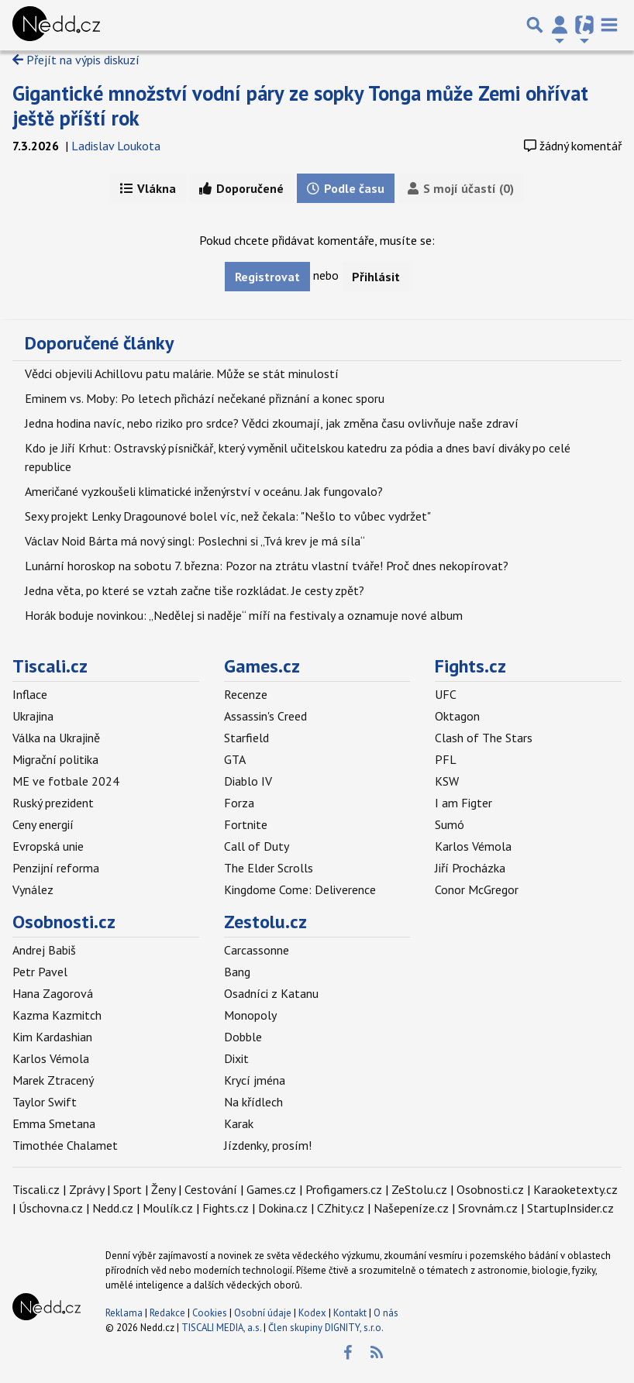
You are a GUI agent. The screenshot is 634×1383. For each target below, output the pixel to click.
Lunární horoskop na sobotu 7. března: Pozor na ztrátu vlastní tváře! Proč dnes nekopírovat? (266, 565)
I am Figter (463, 802)
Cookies (209, 1312)
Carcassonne (256, 950)
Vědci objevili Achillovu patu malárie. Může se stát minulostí (182, 373)
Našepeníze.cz (411, 1208)
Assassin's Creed (265, 716)
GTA (235, 759)
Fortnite (245, 824)
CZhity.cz (340, 1208)
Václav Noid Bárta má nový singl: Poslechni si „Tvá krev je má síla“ (195, 541)
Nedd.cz (112, 1208)
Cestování (210, 1189)
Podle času (345, 188)
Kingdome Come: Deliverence (300, 889)
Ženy (163, 1189)
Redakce (167, 1312)
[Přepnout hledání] (534, 24)
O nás (386, 1312)
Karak (238, 1123)
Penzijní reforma (55, 868)
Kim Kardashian (52, 1036)
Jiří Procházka (470, 868)
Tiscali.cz (50, 666)
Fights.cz (470, 666)
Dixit (236, 1058)
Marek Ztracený (53, 1080)
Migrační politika (55, 759)
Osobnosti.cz (63, 922)
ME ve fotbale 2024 (65, 781)
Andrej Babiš (44, 950)
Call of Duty (256, 846)
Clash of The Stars (483, 737)
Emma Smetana (53, 1123)
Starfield (246, 737)
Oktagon (457, 716)
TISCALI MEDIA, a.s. (221, 1327)
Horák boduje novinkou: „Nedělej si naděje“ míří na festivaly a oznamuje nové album (244, 615)
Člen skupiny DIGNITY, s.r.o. (326, 1327)
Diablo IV (248, 781)
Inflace (29, 694)
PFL (446, 759)
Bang (237, 971)
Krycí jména (254, 1080)
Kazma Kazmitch (57, 1015)
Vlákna (148, 188)
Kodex (313, 1312)
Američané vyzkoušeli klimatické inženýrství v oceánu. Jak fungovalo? (204, 491)
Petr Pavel (39, 971)
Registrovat (267, 276)
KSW (447, 781)
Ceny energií (43, 824)
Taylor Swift (44, 1101)
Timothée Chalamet (65, 1145)
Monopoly (250, 1015)
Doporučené (241, 188)
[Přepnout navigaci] (559, 24)
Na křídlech (253, 1101)
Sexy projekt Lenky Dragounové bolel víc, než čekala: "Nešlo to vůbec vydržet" (228, 516)
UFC (446, 694)
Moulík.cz (168, 1208)
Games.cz (262, 666)
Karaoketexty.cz (575, 1189)
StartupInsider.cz (570, 1208)
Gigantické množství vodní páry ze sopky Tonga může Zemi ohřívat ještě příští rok (300, 105)
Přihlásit (376, 276)
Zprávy (86, 1189)
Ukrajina (32, 716)
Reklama (124, 1312)
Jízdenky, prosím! (268, 1145)
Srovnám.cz (488, 1208)
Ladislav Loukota (115, 145)
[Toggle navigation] (609, 24)
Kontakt (351, 1312)
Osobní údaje (262, 1312)
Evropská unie (48, 846)
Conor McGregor (477, 889)
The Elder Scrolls (268, 868)
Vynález (32, 889)
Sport (127, 1189)
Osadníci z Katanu (271, 993)
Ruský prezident (53, 802)
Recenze (245, 694)
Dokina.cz (283, 1208)
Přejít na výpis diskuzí (76, 59)
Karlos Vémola (473, 846)
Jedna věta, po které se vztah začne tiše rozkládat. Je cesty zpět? (194, 590)
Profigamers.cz (343, 1189)
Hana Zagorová (52, 993)
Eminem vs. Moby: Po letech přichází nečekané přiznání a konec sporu (204, 398)
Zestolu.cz (265, 922)
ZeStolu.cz (419, 1189)
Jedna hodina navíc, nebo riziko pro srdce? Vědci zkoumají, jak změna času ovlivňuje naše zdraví (272, 423)
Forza (239, 802)
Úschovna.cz (51, 1208)
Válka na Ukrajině (56, 737)
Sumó (449, 824)
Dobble (243, 1036)
